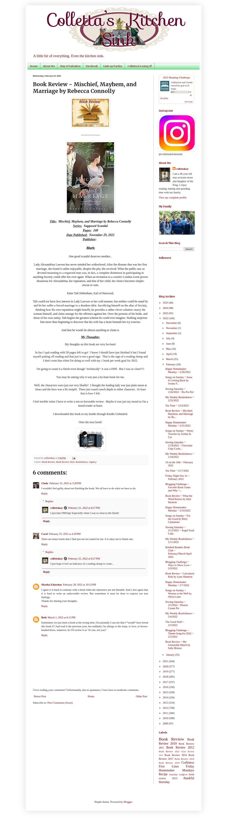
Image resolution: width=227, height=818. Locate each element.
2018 (166, 676)
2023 (166, 313)
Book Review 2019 (169, 762)
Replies (49, 501)
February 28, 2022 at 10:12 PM (79, 584)
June (168, 343)
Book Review (48, 462)
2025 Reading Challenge (176, 77)
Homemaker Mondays (176, 770)
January (170, 654)
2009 (166, 723)
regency (93, 462)
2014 (166, 697)
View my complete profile (173, 197)
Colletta (174, 82)
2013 (166, 702)
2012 (166, 707)
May (168, 348)
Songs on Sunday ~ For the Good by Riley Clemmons (177, 518)
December (172, 322)
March (170, 359)
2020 (166, 666)
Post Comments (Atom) (60, 702)
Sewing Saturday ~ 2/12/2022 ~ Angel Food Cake (179, 530)
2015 (166, 692)
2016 (166, 687)
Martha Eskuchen (51, 584)
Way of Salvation (70, 66)
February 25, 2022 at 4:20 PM (65, 534)
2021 (166, 661)
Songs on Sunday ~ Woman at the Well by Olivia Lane (178, 593)
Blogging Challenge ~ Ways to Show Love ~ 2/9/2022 (178, 565)
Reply (44, 493)
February (171, 364)
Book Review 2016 (175, 755)
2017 (166, 682)
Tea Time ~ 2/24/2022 (177, 405)
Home (34, 66)
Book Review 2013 (169, 751)
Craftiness (187, 762)
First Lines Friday (176, 766)
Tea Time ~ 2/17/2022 (177, 470)
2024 (166, 308)
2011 (166, 713)
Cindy (44, 483)
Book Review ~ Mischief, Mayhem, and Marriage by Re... (179, 413)
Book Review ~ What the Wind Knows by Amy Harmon (178, 499)
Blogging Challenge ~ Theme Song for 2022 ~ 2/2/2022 (179, 633)
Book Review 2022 (65, 462)
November (172, 328)
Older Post (141, 696)
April (169, 354)
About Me (49, 66)
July (168, 338)
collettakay (49, 458)
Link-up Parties (112, 66)
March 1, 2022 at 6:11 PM (61, 617)
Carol (44, 534)
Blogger (128, 801)
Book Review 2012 (180, 747)
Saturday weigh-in (178, 774)
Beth (44, 617)
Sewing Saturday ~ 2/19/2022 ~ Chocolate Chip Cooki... (178, 445)
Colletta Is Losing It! (140, 66)
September (172, 333)
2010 (166, 718)
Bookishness (82, 462)
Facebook (92, 66)
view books (188, 102)
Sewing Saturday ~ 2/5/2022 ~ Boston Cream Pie (176, 605)
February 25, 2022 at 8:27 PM (84, 507)
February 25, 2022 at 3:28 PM (65, 483)
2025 (166, 302)
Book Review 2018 (184, 759)
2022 (166, 318)
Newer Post (40, 696)
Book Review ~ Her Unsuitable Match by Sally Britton (177, 645)
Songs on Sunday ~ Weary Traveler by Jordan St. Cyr (179, 434)
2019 (166, 671)
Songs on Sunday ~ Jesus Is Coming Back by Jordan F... (178, 380)
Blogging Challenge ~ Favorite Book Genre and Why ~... (178, 487)
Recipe (163, 774)
